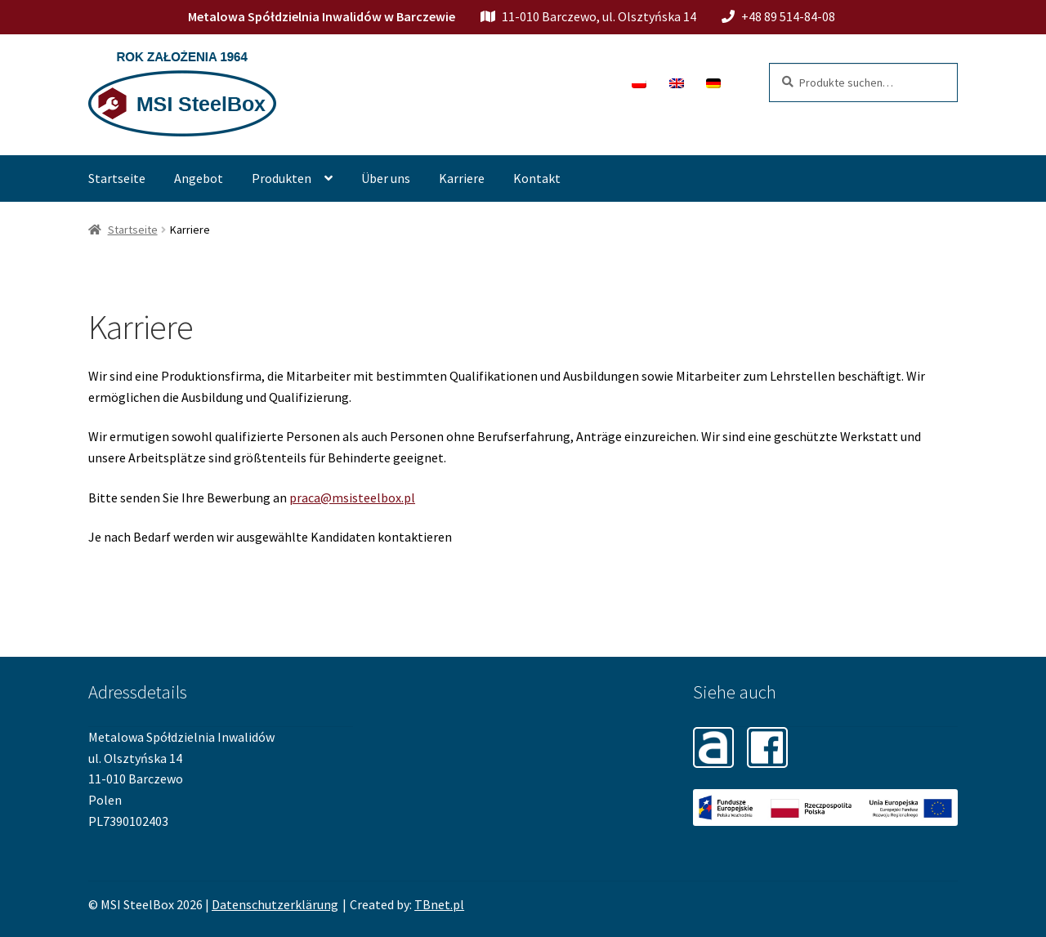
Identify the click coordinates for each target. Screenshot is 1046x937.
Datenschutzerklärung (275, 904)
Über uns (385, 178)
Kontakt (537, 178)
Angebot (198, 178)
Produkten (281, 178)
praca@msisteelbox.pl (352, 497)
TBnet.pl (439, 904)
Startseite (116, 178)
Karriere (462, 178)
